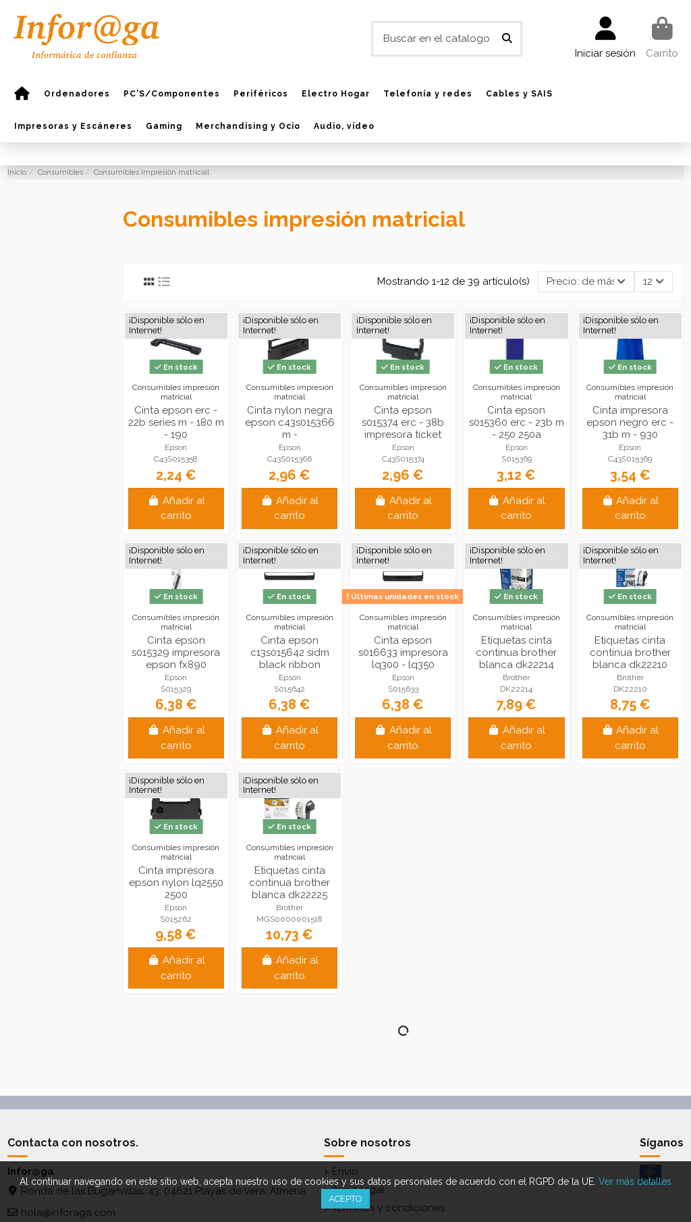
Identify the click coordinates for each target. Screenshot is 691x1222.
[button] (77, 94)
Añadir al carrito (176, 508)
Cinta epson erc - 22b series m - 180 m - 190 (176, 422)
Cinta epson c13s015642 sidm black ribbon (289, 652)
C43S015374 (403, 459)
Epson (176, 447)
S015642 (289, 689)
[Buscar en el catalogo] (507, 39)
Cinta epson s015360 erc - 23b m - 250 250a (516, 422)
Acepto (345, 1199)
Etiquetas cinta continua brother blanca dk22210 (630, 652)
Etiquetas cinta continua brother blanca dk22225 (289, 882)
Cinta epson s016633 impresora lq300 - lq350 (403, 652)
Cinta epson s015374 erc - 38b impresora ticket (403, 422)
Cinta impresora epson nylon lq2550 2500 (176, 882)
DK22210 (630, 689)
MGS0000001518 (289, 919)
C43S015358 (176, 459)
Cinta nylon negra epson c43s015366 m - (290, 422)
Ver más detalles (635, 1181)
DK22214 (516, 689)
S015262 (176, 919)
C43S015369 (630, 459)
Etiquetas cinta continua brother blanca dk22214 (516, 652)
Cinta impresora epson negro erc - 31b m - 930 (629, 422)
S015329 (176, 689)
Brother (516, 677)
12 (653, 281)
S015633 (403, 689)
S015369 (516, 459)
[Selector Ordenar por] (586, 281)
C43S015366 (289, 459)
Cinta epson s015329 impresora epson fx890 (176, 652)
